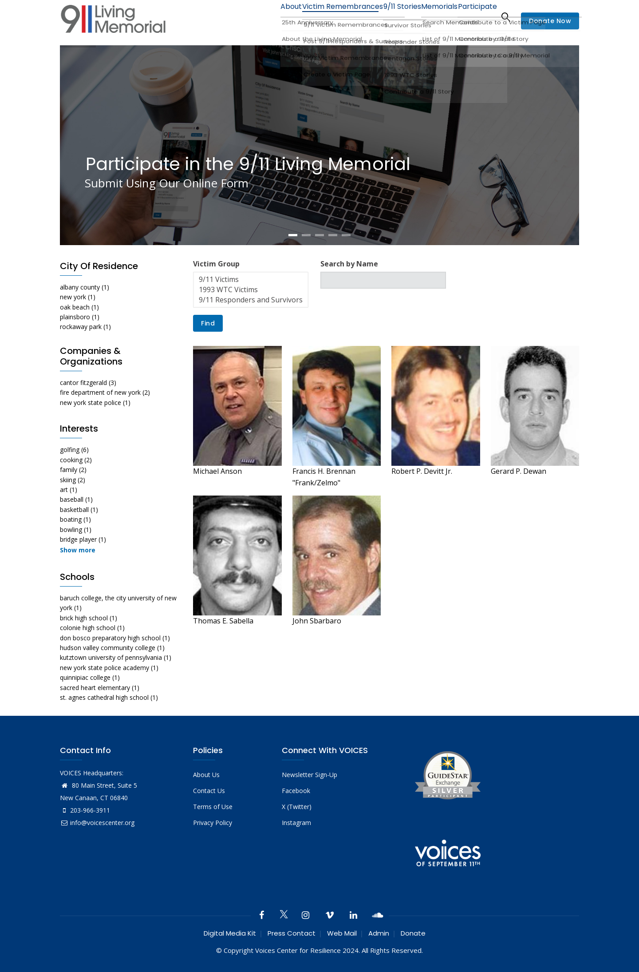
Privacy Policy (212, 822)
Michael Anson (217, 471)
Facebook (296, 790)
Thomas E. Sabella (223, 621)
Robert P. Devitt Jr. (421, 471)
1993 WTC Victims (251, 290)
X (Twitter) (297, 806)
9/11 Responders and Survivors (251, 300)
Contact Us (209, 790)
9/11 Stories (386, 16)
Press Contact (292, 933)
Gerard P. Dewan (518, 471)
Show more (77, 550)
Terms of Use (213, 806)
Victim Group (216, 264)
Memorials (430, 16)
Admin (378, 933)
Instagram (296, 822)
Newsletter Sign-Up (309, 774)
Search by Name (349, 264)
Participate (474, 16)
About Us (206, 774)
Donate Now (550, 21)
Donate (413, 933)
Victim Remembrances (321, 16)
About (264, 16)
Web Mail (342, 933)
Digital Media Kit (230, 933)
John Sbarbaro (316, 621)
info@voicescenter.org (97, 822)
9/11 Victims (251, 279)
